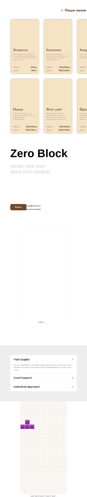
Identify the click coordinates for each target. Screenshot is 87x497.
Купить (18, 207)
